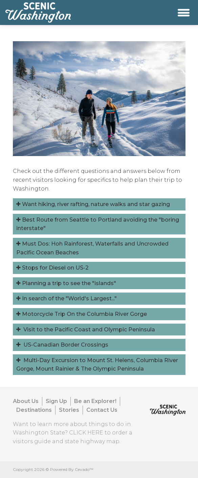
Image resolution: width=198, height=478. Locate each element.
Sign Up (56, 401)
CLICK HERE (86, 432)
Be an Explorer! (95, 401)
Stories (69, 410)
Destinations (34, 410)
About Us (26, 401)
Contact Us (101, 410)
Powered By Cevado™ (71, 469)
